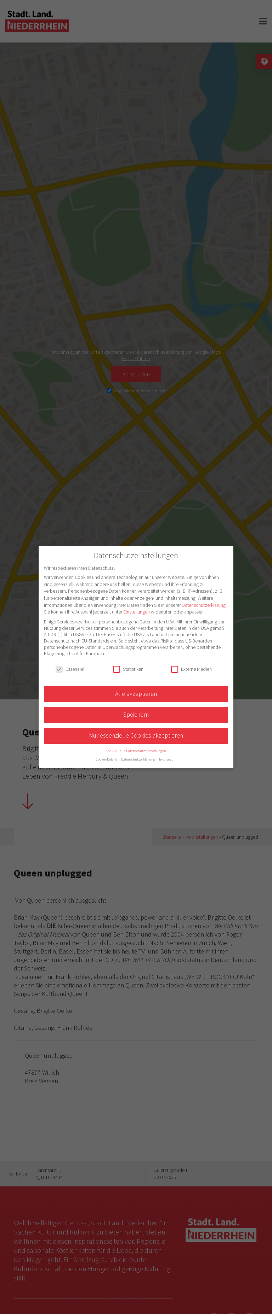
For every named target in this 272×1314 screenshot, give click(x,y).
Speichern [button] (136, 714)
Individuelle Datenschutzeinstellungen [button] (136, 751)
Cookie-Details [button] (107, 759)
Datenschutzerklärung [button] (138, 759)
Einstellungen (136, 612)
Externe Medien (191, 669)
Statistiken (128, 669)
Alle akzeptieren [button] (136, 694)
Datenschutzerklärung (204, 605)
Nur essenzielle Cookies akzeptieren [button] (136, 735)
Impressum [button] (168, 759)
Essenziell (70, 669)
